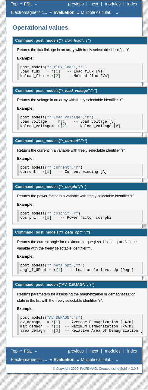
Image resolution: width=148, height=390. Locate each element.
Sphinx (125, 368)
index (132, 4)
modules (113, 4)
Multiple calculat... (97, 12)
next (94, 4)
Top (14, 4)
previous (76, 4)
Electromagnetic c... (29, 12)
